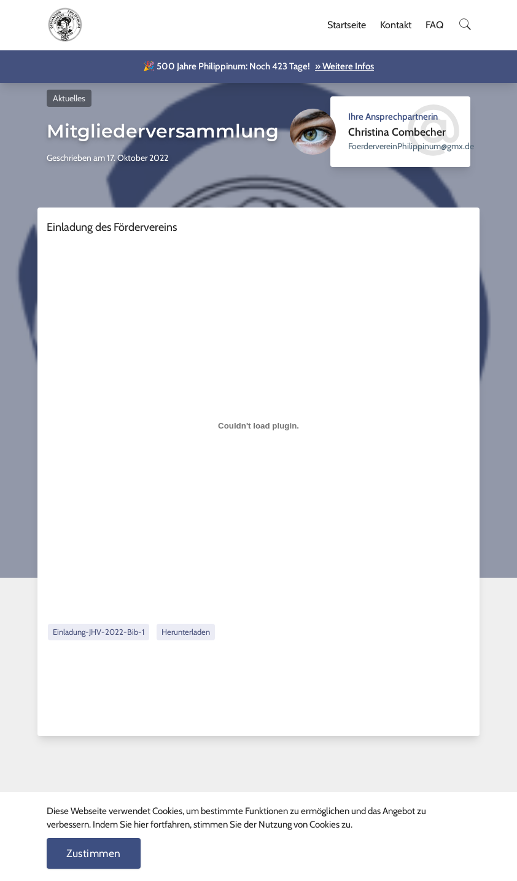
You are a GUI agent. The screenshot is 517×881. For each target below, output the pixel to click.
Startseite (346, 25)
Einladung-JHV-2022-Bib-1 (98, 632)
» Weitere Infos (344, 66)
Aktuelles (69, 98)
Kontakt (395, 25)
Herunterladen (185, 632)
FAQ (434, 25)
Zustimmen (93, 853)
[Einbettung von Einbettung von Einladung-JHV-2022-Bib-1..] (258, 426)
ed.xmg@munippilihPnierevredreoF (411, 146)
